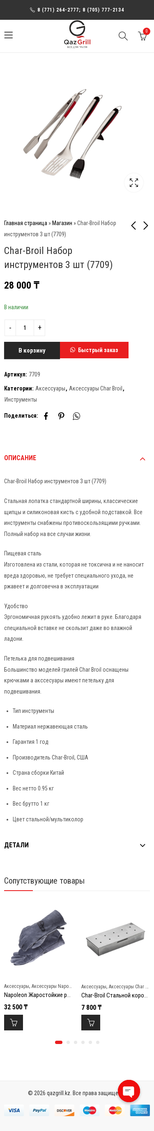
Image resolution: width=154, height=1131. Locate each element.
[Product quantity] (25, 328)
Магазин (62, 223)
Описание (20, 458)
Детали (16, 845)
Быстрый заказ (98, 350)
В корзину (32, 350)
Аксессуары (50, 388)
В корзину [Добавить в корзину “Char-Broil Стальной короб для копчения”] (90, 1022)
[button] (94, 350)
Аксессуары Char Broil (95, 388)
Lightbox (133, 182)
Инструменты (21, 399)
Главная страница (25, 223)
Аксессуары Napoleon (54, 986)
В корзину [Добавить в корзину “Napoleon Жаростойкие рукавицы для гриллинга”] (13, 1022)
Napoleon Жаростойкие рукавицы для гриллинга (64, 995)
